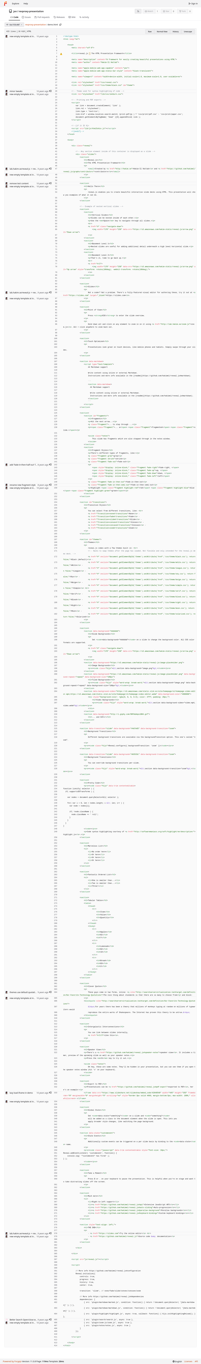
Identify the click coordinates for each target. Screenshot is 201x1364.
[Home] (5, 3)
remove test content (19, 183)
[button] (50, 91)
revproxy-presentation (31, 11)
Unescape (188, 31)
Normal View (162, 31)
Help (26, 3)
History (175, 31)
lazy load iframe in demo (21, 1092)
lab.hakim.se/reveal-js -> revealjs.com (27, 168)
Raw (150, 31)
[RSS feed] (138, 11)
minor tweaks (16, 91)
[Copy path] (60, 25)
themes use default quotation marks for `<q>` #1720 (34, 992)
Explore (15, 3)
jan (15, 11)
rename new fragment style (23, 485)
